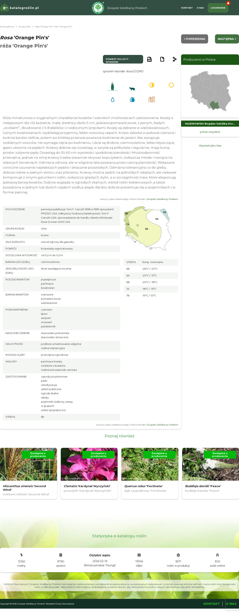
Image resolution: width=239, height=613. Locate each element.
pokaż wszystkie (210, 131)
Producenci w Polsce (199, 59)
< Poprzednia (194, 39)
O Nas (200, 7)
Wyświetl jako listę (210, 145)
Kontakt (187, 7)
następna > (227, 39)
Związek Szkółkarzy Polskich (162, 199)
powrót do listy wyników (117, 60)
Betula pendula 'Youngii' (100, 565)
